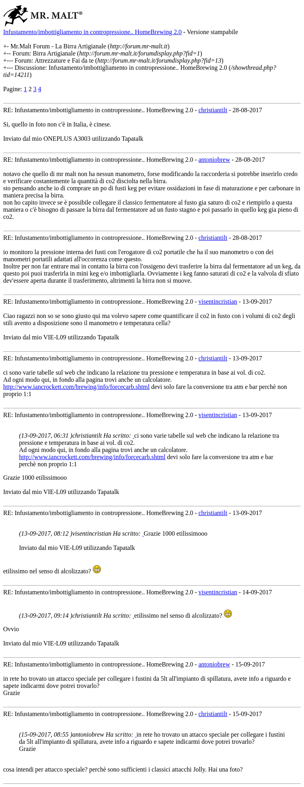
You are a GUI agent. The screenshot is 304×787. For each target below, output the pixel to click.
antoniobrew (214, 159)
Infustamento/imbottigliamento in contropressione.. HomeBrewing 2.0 (92, 32)
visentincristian (217, 301)
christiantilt (212, 110)
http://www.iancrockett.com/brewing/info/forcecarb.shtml (76, 386)
